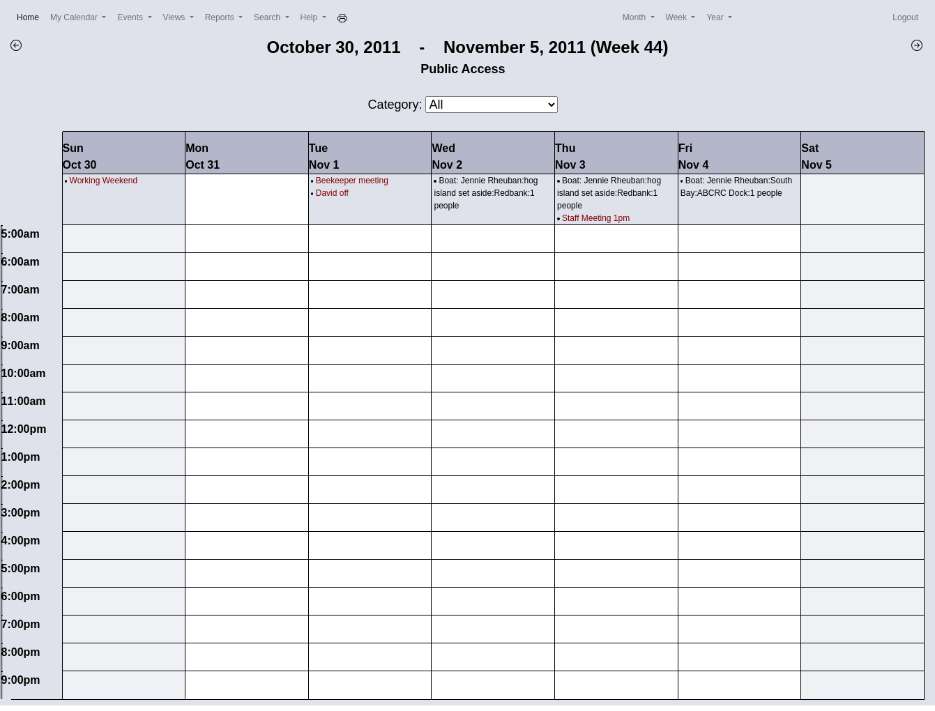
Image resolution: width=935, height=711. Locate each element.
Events (131, 17)
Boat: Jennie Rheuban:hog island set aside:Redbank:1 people (486, 193)
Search (268, 17)
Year (716, 17)
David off (332, 193)
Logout (905, 17)
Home (31, 16)
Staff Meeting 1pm (596, 218)
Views (175, 17)
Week (678, 17)
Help (310, 17)
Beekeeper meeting (352, 180)
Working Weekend (104, 180)
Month (635, 17)
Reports (220, 17)
